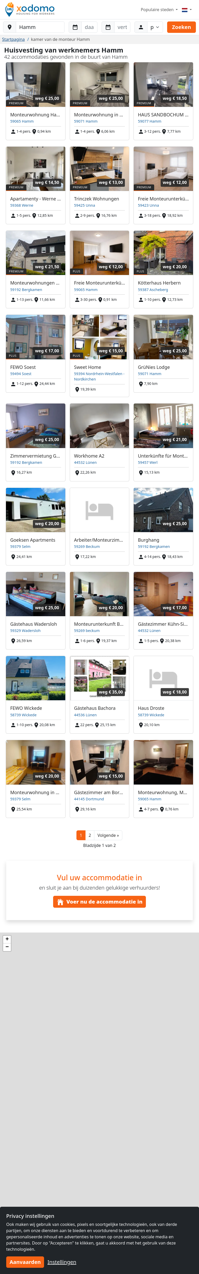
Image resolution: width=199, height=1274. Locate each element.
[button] (108, 835)
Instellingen (61, 1261)
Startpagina (13, 39)
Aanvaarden (25, 1261)
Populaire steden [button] (158, 9)
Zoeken (181, 27)
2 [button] (90, 835)
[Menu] (187, 9)
